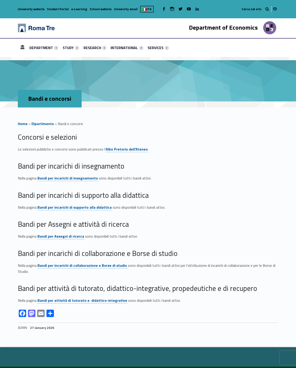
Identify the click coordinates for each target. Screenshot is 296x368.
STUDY (71, 47)
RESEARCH (94, 47)
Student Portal (58, 9)
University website (31, 9)
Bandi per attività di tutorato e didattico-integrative (82, 300)
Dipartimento (42, 123)
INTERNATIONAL (127, 47)
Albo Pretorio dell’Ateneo (127, 149)
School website (100, 9)
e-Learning (79, 9)
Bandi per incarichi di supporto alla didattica (74, 207)
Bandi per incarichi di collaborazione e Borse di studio (82, 265)
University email (126, 9)
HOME (22, 47)
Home (23, 123)
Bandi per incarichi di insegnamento (67, 178)
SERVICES (158, 47)
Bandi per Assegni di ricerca (60, 236)
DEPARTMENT (43, 47)
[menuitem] (22, 47)
